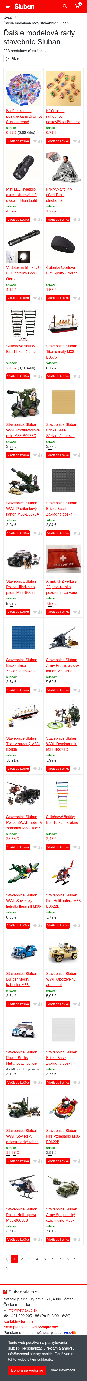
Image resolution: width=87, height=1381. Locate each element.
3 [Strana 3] (30, 1259)
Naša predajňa (15, 1327)
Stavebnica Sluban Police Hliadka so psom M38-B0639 (21, 587)
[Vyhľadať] (64, 6)
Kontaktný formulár (19, 1321)
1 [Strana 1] (14, 1259)
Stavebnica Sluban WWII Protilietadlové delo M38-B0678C (23, 430)
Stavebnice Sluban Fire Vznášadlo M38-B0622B (63, 1136)
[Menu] (7, 6)
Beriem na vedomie (27, 1370)
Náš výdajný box (44, 1327)
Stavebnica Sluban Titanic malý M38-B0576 (61, 351)
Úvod (7, 18)
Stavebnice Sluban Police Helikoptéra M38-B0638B (21, 1214)
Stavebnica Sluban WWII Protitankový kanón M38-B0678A (22, 508)
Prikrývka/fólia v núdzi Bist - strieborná (59, 194)
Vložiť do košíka (18, 141)
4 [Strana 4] (37, 1259)
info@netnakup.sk (22, 1310)
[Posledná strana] (6, 1268)
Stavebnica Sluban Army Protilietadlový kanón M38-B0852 (62, 665)
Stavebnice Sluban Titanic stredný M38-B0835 (23, 744)
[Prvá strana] (5, 1259)
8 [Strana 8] (68, 1259)
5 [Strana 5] (45, 1259)
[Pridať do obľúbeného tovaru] (35, 141)
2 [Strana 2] (22, 1259)
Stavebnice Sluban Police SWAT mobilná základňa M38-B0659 (24, 822)
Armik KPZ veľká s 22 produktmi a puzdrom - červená (61, 587)
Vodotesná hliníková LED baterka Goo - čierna (22, 273)
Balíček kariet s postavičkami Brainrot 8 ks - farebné (24, 116)
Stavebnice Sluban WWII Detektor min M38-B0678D (61, 744)
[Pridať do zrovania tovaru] (39, 141)
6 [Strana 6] (53, 1259)
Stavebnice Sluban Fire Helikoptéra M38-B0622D (64, 900)
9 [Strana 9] (75, 1259)
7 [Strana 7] (60, 1259)
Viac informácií (63, 1370)
